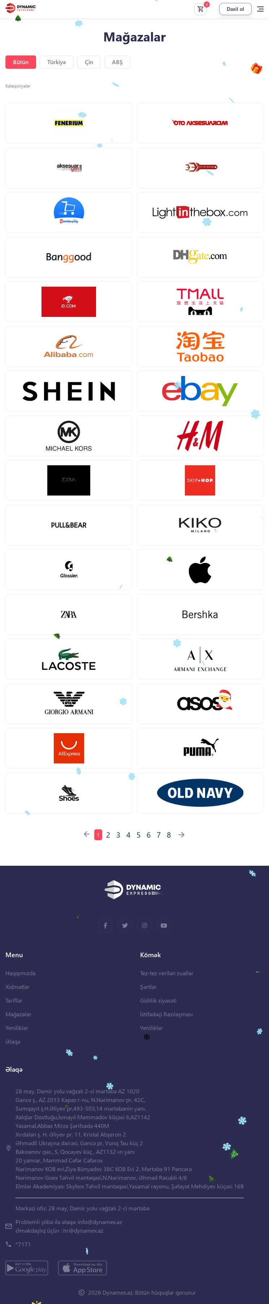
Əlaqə (12, 1041)
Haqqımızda (20, 973)
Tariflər (13, 1000)
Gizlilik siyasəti (158, 1000)
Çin (89, 62)
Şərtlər (148, 986)
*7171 (23, 1244)
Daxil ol (235, 8)
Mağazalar (18, 1014)
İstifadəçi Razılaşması (166, 1014)
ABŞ (117, 62)
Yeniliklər (16, 1027)
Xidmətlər (17, 986)
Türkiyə (56, 62)
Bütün (21, 62)
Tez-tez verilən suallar (167, 973)
